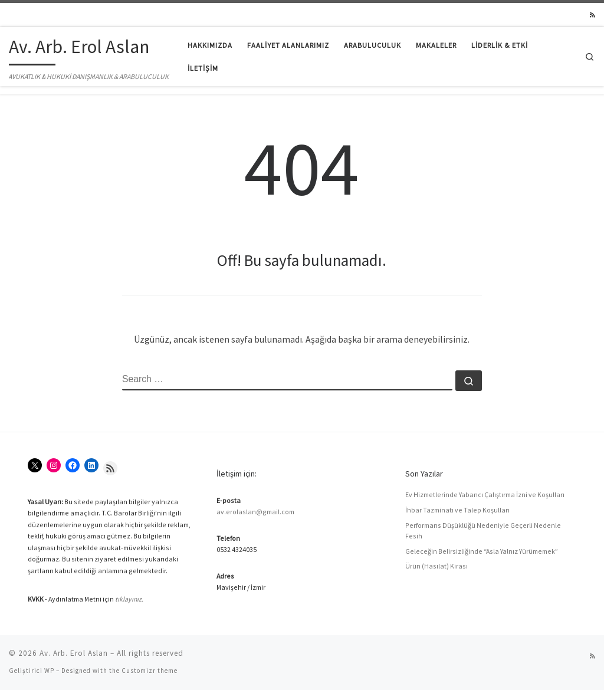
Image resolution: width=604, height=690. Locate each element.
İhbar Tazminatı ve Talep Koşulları (457, 509)
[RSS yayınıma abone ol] (592, 15)
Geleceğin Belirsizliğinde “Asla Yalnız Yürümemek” (481, 551)
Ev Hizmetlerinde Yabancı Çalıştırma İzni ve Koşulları (484, 494)
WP (49, 670)
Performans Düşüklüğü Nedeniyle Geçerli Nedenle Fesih (483, 530)
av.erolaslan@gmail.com (255, 511)
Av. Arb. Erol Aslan (74, 653)
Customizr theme (150, 670)
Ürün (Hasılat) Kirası (436, 565)
